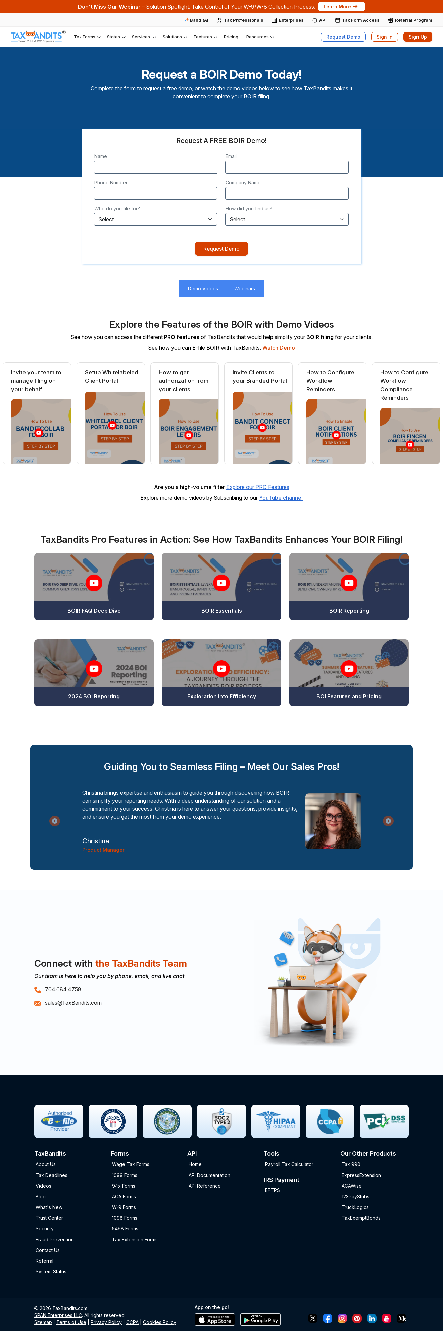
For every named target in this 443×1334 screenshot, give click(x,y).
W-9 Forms (124, 1208)
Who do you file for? (117, 208)
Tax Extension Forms (135, 1240)
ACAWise (352, 1187)
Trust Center (49, 1219)
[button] (86, 37)
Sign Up (418, 37)
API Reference (205, 1187)
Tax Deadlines (51, 1176)
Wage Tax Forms (130, 1165)
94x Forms (123, 1187)
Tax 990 (351, 1165)
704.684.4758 (63, 990)
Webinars (244, 290)
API (323, 20)
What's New (49, 1208)
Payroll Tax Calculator (289, 1165)
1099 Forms (124, 1176)
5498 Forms (125, 1229)
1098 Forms (124, 1219)
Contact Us (48, 1251)
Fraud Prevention (55, 1240)
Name (100, 156)
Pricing (231, 36)
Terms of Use (71, 1323)
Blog (41, 1197)
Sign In (385, 37)
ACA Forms (124, 1197)
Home (195, 1165)
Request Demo (343, 37)
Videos (43, 1187)
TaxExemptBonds (361, 1219)
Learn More (341, 6)
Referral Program (413, 20)
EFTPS (272, 1191)
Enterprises (291, 20)
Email (231, 156)
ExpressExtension (361, 1176)
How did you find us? (249, 208)
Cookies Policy (159, 1323)
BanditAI (196, 20)
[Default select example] (155, 219)
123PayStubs (356, 1197)
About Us (46, 1165)
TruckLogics (355, 1208)
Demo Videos (203, 290)
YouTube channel (281, 498)
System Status (51, 1272)
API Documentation (209, 1176)
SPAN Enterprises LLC (58, 1316)
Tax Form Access (361, 20)
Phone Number (111, 182)
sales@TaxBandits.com (73, 1004)
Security (45, 1229)
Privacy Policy (106, 1323)
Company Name (243, 182)
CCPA (132, 1323)
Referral (44, 1262)
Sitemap (43, 1323)
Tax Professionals (243, 20)
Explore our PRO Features (257, 488)
